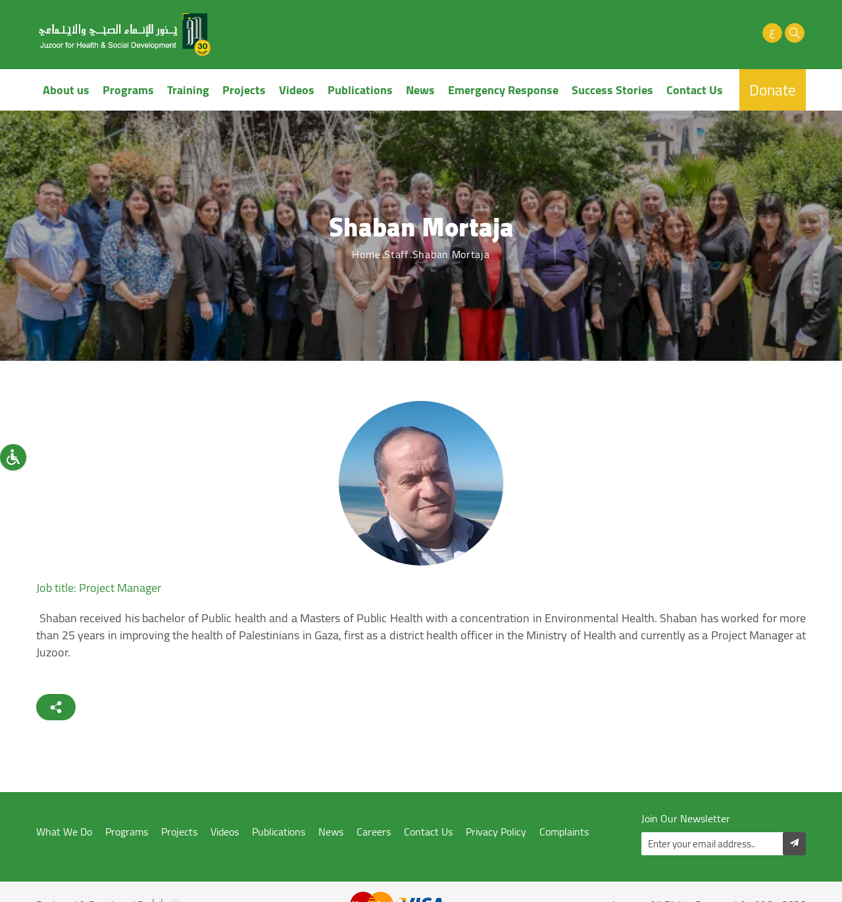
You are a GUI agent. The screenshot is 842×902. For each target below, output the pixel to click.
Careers (374, 832)
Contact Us (694, 90)
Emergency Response (503, 90)
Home (366, 254)
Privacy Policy (496, 832)
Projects (244, 90)
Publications (360, 90)
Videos (296, 90)
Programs (128, 90)
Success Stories (612, 90)
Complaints (564, 832)
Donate (772, 90)
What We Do (64, 832)
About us (66, 90)
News (420, 90)
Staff (396, 254)
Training (188, 90)
